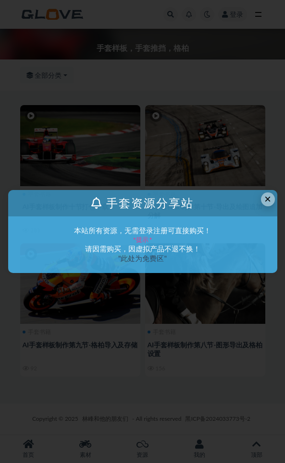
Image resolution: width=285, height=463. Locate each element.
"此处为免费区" (142, 258)
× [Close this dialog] (267, 198)
